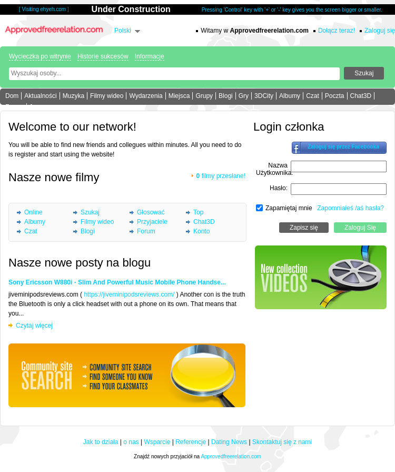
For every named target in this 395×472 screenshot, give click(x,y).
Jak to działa (100, 442)
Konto (201, 231)
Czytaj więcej (34, 325)
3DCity (263, 96)
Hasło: (279, 188)
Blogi (226, 96)
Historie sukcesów (103, 56)
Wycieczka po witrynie (40, 56)
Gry (244, 96)
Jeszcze (40, 107)
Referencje (190, 442)
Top (198, 212)
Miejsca (179, 96)
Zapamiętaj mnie (288, 208)
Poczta (334, 96)
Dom (11, 96)
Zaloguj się (379, 30)
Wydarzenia (145, 96)
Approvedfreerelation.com (231, 456)
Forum (14, 107)
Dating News (229, 442)
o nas (131, 442)
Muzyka (73, 96)
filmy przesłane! (220, 176)
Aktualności (40, 96)
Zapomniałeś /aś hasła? (350, 208)
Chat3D (361, 96)
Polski (122, 30)
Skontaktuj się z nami (282, 442)
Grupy (204, 96)
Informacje (149, 56)
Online (33, 212)
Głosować (151, 212)
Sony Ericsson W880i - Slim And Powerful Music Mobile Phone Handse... (117, 282)
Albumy (289, 96)
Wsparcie (157, 442)
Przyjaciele (152, 221)
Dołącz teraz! (336, 30)
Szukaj (90, 212)
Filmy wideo (106, 96)
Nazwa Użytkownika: (274, 169)
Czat (312, 96)
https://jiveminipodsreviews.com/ (129, 294)
